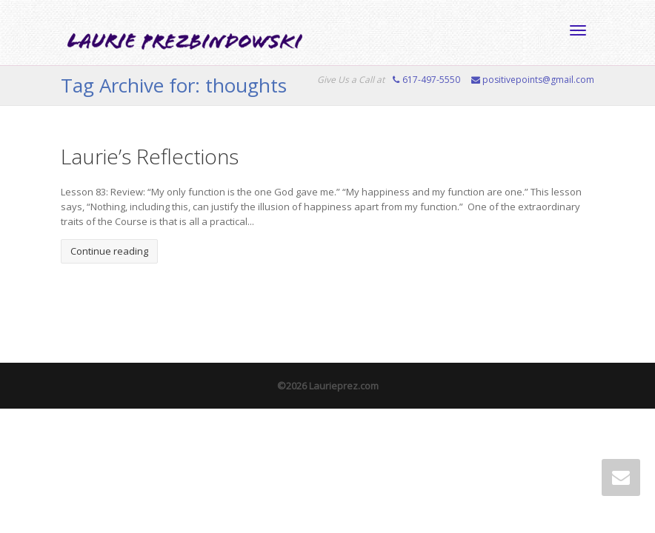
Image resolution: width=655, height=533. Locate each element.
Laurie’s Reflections (150, 156)
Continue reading (109, 251)
